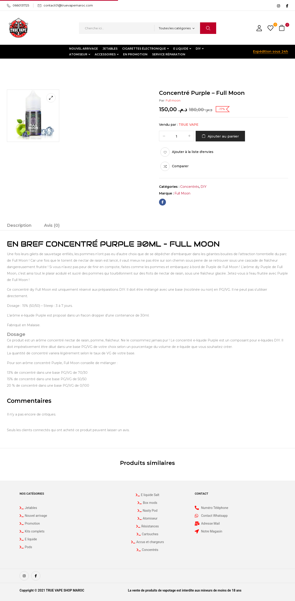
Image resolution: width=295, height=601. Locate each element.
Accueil (12, 68)
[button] (282, 28)
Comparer (180, 166)
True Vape (188, 125)
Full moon (173, 100)
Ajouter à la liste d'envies (192, 152)
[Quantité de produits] (176, 136)
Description (19, 225)
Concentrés (44, 68)
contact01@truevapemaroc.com (68, 5)
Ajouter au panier (223, 136)
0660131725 (21, 5)
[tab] (19, 226)
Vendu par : (168, 125)
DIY (27, 68)
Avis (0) (52, 225)
